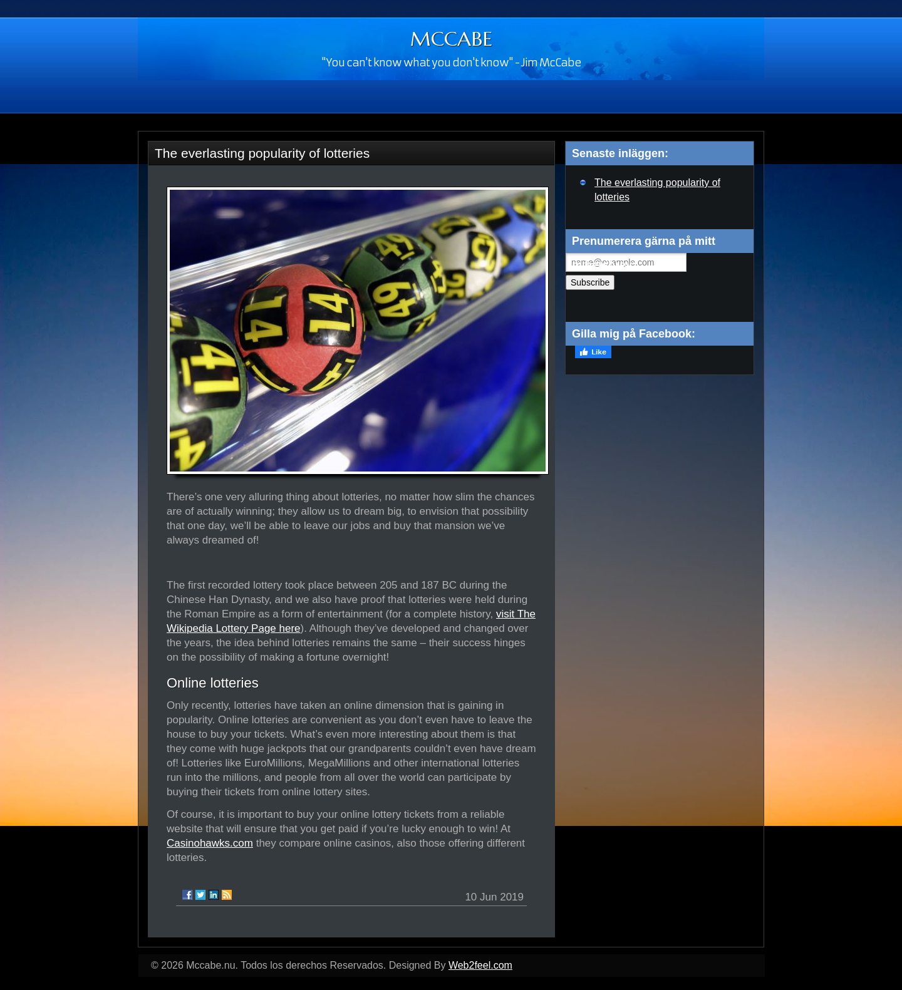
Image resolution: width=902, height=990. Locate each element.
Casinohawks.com (210, 843)
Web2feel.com (480, 965)
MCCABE (451, 38)
